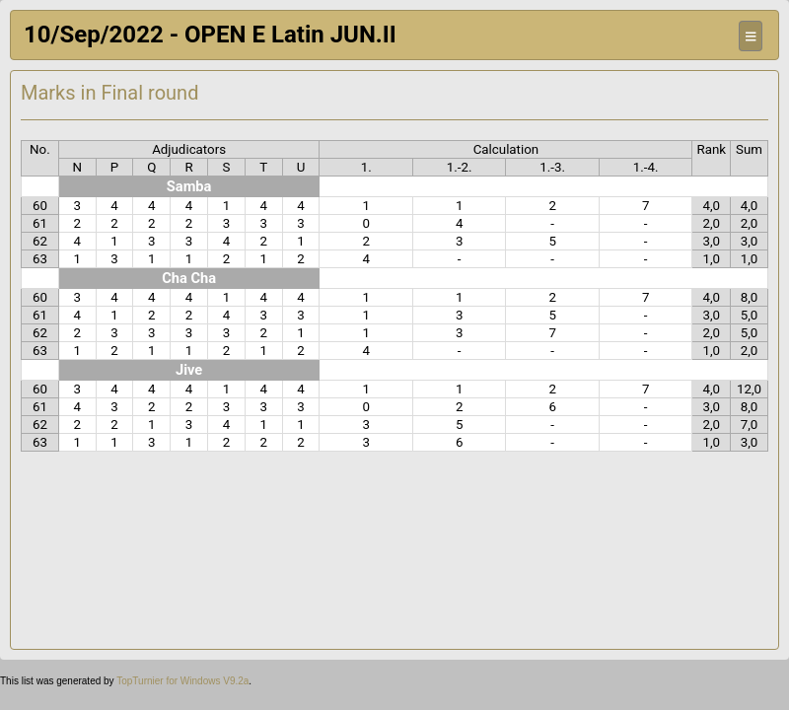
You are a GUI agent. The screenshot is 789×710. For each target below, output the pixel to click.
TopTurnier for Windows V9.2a (182, 680)
